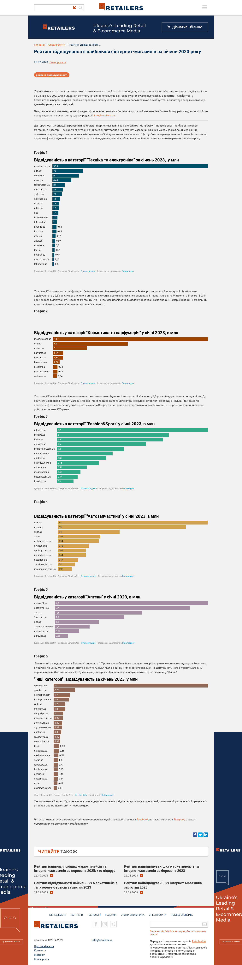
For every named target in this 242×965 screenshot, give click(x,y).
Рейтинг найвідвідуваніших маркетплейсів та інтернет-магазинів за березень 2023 (161, 868)
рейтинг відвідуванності (52, 74)
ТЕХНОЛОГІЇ (94, 913)
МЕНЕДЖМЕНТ (57, 913)
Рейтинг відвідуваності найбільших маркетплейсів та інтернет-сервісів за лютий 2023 (75, 885)
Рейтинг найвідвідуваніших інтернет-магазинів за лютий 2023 (163, 885)
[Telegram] (113, 924)
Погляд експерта (182, 913)
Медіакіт (39, 954)
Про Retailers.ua (44, 946)
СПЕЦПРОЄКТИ (157, 913)
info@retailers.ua (104, 115)
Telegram (179, 819)
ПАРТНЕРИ (76, 913)
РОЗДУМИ (110, 913)
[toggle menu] (204, 7)
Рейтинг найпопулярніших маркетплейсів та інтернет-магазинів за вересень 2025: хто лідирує (74, 868)
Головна (39, 44)
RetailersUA (199, 941)
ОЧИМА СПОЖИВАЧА (133, 913)
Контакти (40, 950)
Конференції (41, 959)
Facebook (142, 819)
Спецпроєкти (56, 44)
